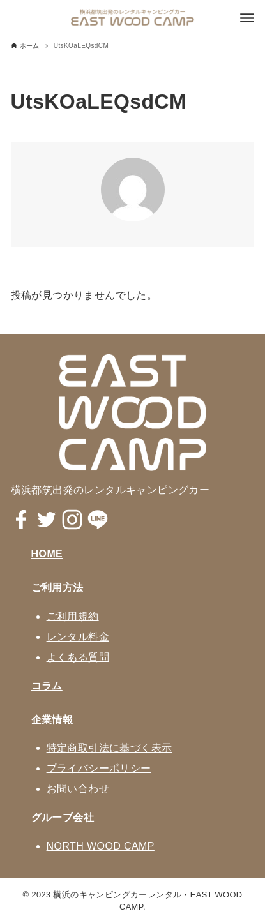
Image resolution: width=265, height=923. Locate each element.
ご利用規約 (73, 616)
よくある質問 (78, 657)
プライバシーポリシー (99, 768)
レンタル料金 (78, 636)
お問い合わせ (78, 788)
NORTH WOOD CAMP (101, 846)
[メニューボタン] (247, 18)
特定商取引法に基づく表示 (109, 747)
